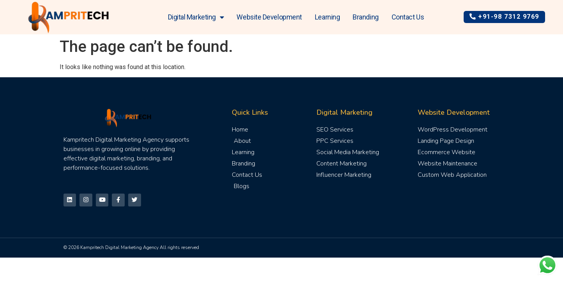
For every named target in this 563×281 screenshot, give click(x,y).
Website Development (269, 17)
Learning (327, 17)
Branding (365, 17)
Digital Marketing (196, 17)
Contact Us (408, 17)
